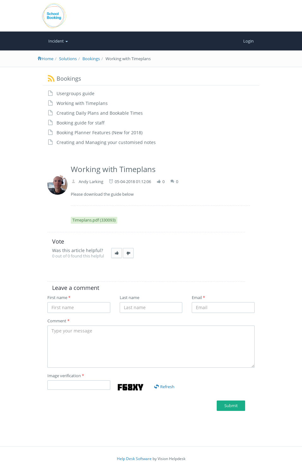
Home (45, 58)
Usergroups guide (75, 93)
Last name (129, 297)
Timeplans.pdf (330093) (94, 220)
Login (248, 41)
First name (58, 297)
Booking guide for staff (81, 123)
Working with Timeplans (82, 103)
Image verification (65, 375)
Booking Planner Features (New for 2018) (99, 132)
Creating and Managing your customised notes (106, 142)
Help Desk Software (134, 458)
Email (198, 297)
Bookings (91, 58)
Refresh (164, 386)
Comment (58, 321)
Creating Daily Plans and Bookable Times (100, 113)
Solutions (68, 58)
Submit (231, 405)
